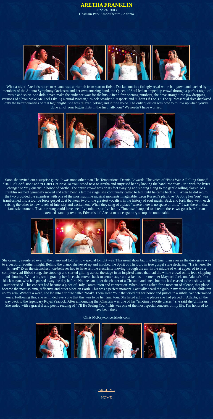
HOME (106, 398)
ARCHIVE (106, 390)
